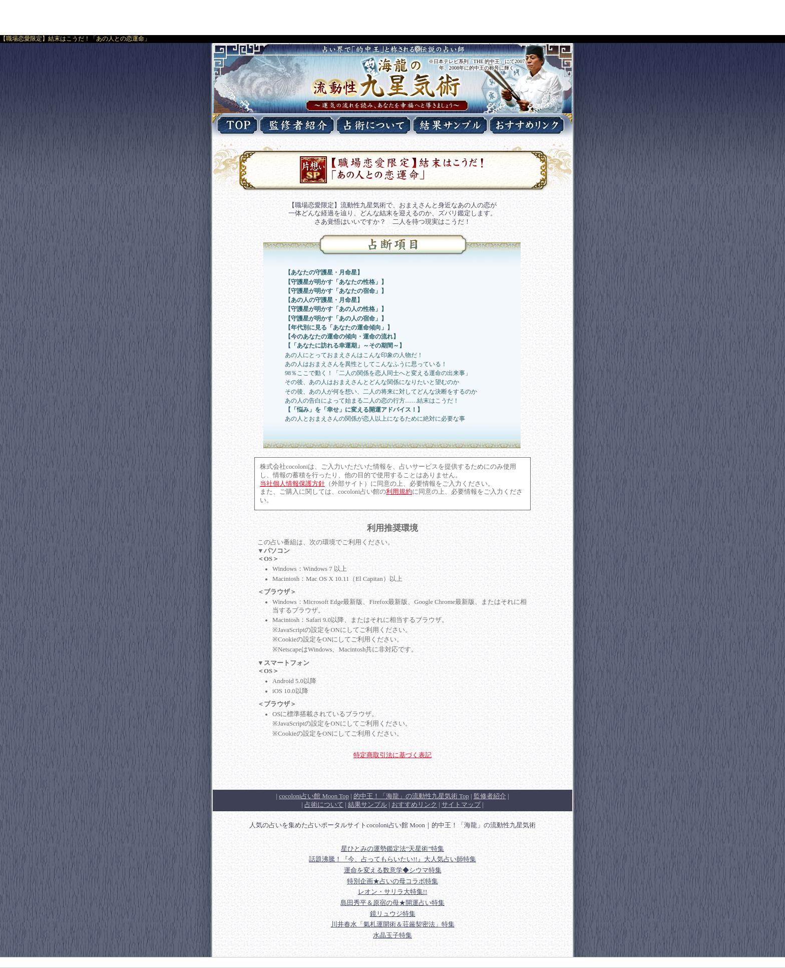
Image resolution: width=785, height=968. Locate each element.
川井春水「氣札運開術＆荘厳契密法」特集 (393, 924)
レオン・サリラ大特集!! (393, 891)
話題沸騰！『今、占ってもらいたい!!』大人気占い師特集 (392, 859)
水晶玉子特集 (392, 935)
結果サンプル (367, 804)
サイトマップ (461, 804)
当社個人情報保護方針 (292, 483)
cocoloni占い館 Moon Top (314, 796)
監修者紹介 (490, 796)
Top (411, 796)
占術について (323, 804)
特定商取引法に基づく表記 (392, 755)
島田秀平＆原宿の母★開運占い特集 (392, 902)
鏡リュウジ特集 (393, 913)
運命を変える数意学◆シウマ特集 (393, 870)
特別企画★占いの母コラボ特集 (392, 881)
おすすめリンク (414, 804)
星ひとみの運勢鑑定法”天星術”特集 (392, 848)
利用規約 (399, 491)
